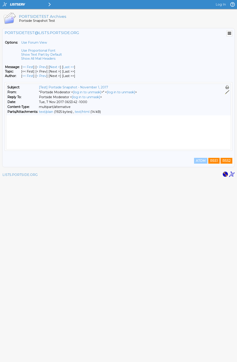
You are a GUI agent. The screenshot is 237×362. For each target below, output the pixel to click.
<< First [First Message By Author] (27, 76)
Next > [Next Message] (55, 67)
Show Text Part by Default (41, 55)
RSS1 (214, 342)
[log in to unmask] (87, 92)
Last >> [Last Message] (68, 67)
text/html (82, 112)
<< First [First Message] (27, 67)
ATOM (201, 342)
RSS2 (226, 342)
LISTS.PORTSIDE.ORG (20, 356)
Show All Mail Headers (38, 59)
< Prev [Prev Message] (41, 67)
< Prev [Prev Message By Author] (41, 76)
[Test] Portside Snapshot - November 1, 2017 (73, 87)
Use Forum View (34, 43)
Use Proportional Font (38, 51)
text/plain (46, 112)
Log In (221, 4)
